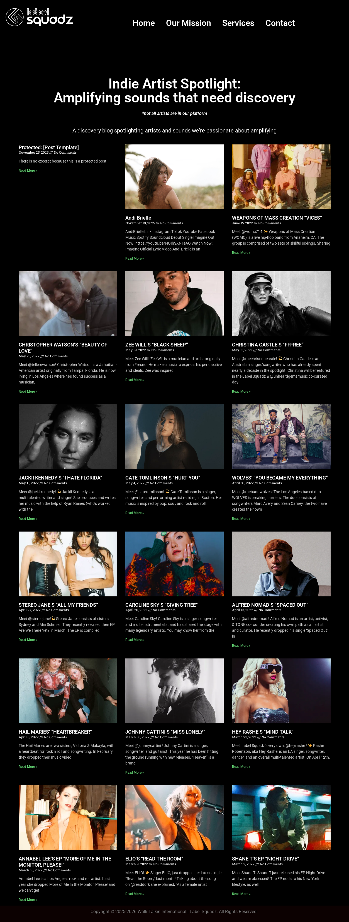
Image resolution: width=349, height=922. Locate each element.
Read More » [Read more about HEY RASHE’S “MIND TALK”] (241, 767)
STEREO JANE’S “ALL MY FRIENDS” (58, 605)
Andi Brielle (138, 218)
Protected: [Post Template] (49, 147)
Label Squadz (203, 911)
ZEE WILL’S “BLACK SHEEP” (156, 345)
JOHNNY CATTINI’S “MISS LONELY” (165, 732)
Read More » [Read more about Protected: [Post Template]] (28, 171)
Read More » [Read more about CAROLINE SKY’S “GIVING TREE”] (134, 640)
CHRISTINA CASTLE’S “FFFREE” (268, 345)
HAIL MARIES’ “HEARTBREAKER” (55, 732)
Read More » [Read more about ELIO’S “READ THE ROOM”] (134, 894)
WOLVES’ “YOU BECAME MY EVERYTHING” (280, 478)
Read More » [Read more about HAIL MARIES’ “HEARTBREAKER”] (28, 767)
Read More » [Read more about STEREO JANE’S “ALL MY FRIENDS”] (28, 640)
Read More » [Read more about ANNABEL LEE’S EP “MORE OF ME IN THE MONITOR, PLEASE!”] (28, 900)
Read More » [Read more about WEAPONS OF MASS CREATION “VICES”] (241, 253)
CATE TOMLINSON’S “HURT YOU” (162, 478)
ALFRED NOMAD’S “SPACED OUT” (270, 605)
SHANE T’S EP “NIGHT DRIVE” (265, 859)
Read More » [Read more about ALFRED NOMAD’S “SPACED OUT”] (241, 646)
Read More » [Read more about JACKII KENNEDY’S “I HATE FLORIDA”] (28, 519)
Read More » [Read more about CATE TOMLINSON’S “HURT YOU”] (134, 513)
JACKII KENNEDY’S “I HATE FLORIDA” (60, 478)
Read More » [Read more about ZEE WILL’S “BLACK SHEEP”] (134, 380)
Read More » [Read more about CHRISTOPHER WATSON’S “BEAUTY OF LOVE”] (28, 392)
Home (144, 23)
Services (238, 23)
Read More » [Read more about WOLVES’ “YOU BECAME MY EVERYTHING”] (241, 519)
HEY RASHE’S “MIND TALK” (263, 732)
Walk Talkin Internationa (161, 911)
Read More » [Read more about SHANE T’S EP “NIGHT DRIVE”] (241, 894)
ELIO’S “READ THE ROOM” (154, 859)
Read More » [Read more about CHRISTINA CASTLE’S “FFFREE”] (241, 392)
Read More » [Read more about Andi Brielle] (134, 258)
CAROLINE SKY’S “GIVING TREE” (161, 605)
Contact (280, 23)
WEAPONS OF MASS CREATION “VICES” (277, 218)
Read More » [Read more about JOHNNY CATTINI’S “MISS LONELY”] (134, 773)
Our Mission (188, 23)
